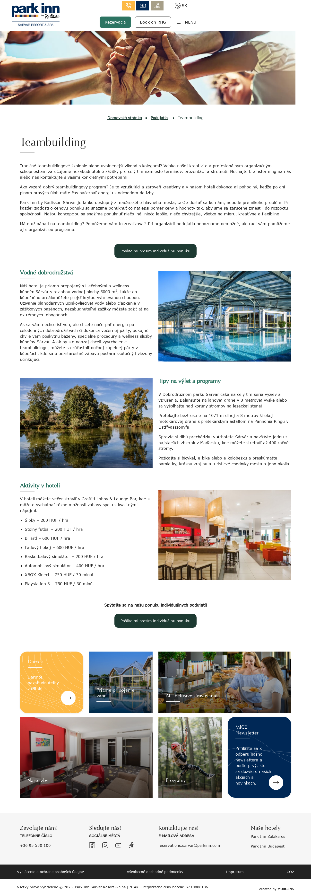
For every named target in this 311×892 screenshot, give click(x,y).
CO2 (290, 871)
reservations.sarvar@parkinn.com (191, 845)
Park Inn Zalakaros (269, 836)
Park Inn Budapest (269, 845)
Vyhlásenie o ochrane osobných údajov (50, 871)
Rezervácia (219, 21)
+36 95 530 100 (36, 845)
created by (275, 885)
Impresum (235, 871)
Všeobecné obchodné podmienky (155, 871)
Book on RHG (257, 21)
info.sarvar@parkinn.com (246, 5)
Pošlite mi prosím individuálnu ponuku (156, 250)
